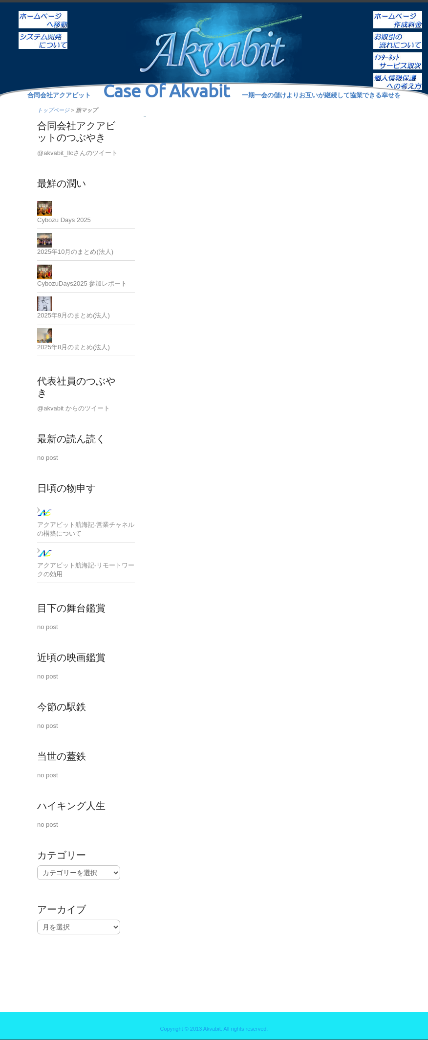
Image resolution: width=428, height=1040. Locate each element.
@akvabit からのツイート (73, 408)
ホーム (43, 13)
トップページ (53, 110)
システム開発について (43, 34)
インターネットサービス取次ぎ (397, 54)
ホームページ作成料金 (397, 13)
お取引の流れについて (397, 34)
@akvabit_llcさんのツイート (77, 153)
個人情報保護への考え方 (397, 75)
